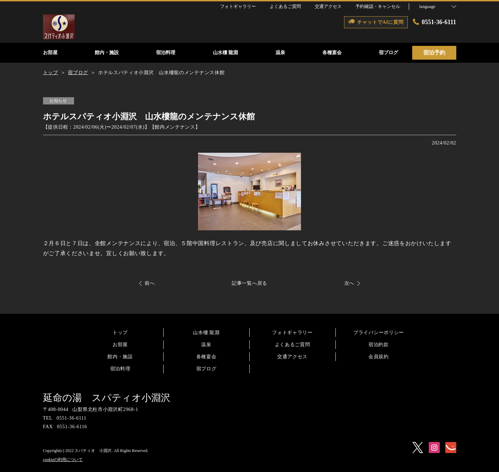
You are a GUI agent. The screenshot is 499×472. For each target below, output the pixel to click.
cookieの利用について (63, 459)
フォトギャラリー (292, 332)
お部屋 (120, 344)
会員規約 (378, 356)
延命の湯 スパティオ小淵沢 (106, 397)
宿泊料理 (120, 368)
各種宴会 (206, 356)
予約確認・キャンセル (377, 6)
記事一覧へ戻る (249, 283)
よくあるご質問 (292, 344)
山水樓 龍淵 (206, 332)
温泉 (206, 344)
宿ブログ (206, 368)
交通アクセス (292, 356)
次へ (349, 283)
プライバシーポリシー (378, 332)
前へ (150, 283)
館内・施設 (120, 356)
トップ (120, 332)
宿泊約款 (378, 344)
